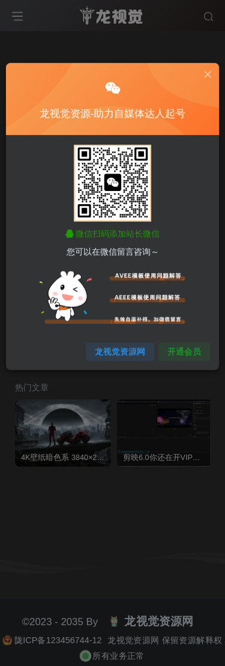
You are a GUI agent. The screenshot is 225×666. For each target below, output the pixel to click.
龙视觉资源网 (119, 344)
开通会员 (181, 344)
